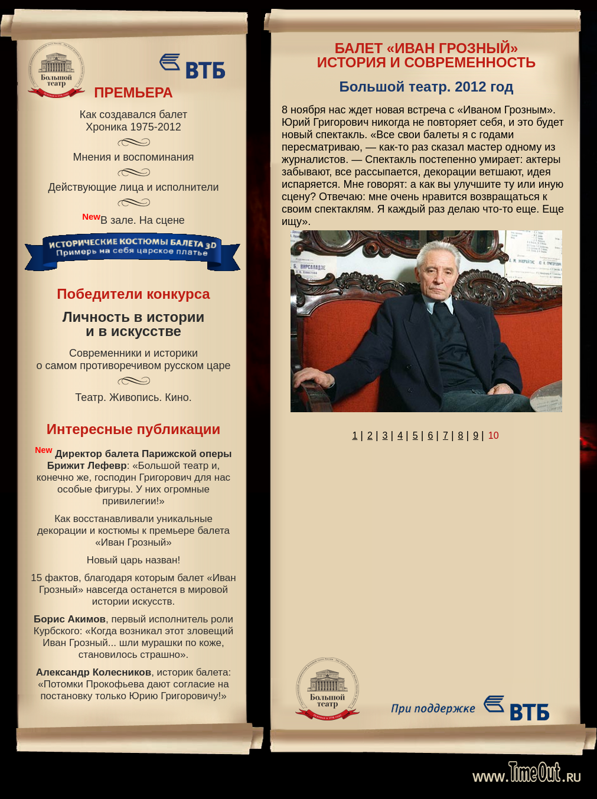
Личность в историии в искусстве (134, 324)
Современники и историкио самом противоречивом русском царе (134, 359)
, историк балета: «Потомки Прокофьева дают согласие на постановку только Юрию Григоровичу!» (133, 684)
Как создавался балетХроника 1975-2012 (133, 121)
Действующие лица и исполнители (133, 187)
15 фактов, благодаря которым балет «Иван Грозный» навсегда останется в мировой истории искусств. (133, 589)
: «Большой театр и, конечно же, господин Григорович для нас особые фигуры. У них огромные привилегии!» (133, 476)
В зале (116, 220)
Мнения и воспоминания (133, 157)
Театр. (90, 397)
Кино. (178, 397)
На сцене (162, 220)
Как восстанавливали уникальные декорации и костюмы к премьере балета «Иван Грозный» (133, 530)
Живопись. (135, 397)
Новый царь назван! (133, 560)
